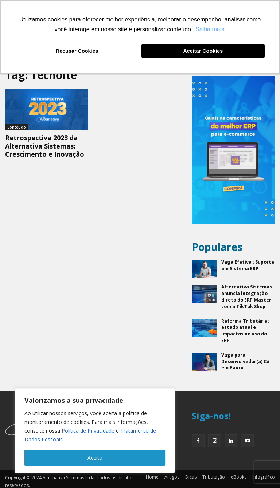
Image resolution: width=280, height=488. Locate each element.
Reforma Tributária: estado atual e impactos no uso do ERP (244, 328)
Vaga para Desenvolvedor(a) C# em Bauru (245, 358)
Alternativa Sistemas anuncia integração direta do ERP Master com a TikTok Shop (246, 295)
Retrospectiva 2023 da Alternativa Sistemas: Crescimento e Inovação (44, 145)
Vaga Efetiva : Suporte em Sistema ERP (247, 265)
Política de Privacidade (88, 430)
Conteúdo (16, 127)
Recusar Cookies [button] (77, 51)
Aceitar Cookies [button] (203, 51)
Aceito (95, 457)
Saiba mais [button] (209, 29)
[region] (95, 430)
